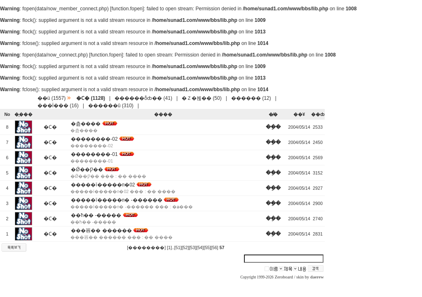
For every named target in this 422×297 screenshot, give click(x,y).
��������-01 (94, 154)
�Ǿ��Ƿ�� (87, 169)
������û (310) (111, 105)
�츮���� (86, 124)
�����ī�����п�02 (103, 185)
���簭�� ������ (101, 230)
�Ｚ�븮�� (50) (202, 98)
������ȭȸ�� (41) (143, 98)
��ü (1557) (52, 98)
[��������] (146, 247)
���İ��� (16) (58, 105)
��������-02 (94, 139)
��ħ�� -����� (96, 215)
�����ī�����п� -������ (116, 200)
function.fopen (126, 9)
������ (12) (251, 98)
